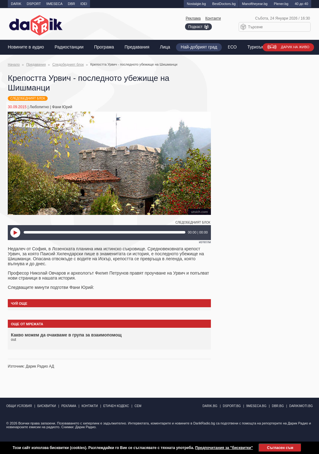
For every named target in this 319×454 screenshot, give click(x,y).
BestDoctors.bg (224, 4)
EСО (232, 47)
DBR (71, 4)
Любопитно (39, 107)
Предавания (137, 47)
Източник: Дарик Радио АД (31, 366)
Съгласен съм (280, 448)
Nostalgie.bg (196, 4)
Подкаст (195, 27)
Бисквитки (46, 406)
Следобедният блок (68, 64)
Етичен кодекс (116, 406)
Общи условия (19, 406)
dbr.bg (278, 406)
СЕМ (138, 406)
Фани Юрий (62, 107)
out (13, 339)
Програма (104, 47)
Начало (14, 64)
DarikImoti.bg (301, 406)
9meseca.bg (256, 406)
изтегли (205, 242)
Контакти (213, 18)
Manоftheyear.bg (255, 4)
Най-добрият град (199, 47)
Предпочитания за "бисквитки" (224, 448)
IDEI (83, 4)
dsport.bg (232, 406)
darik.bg (209, 406)
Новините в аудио (26, 47)
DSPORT (34, 4)
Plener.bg (281, 4)
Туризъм (255, 47)
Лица (165, 47)
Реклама (193, 18)
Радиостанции (69, 47)
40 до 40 (301, 4)
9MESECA (54, 4)
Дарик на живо (295, 47)
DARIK (16, 4)
